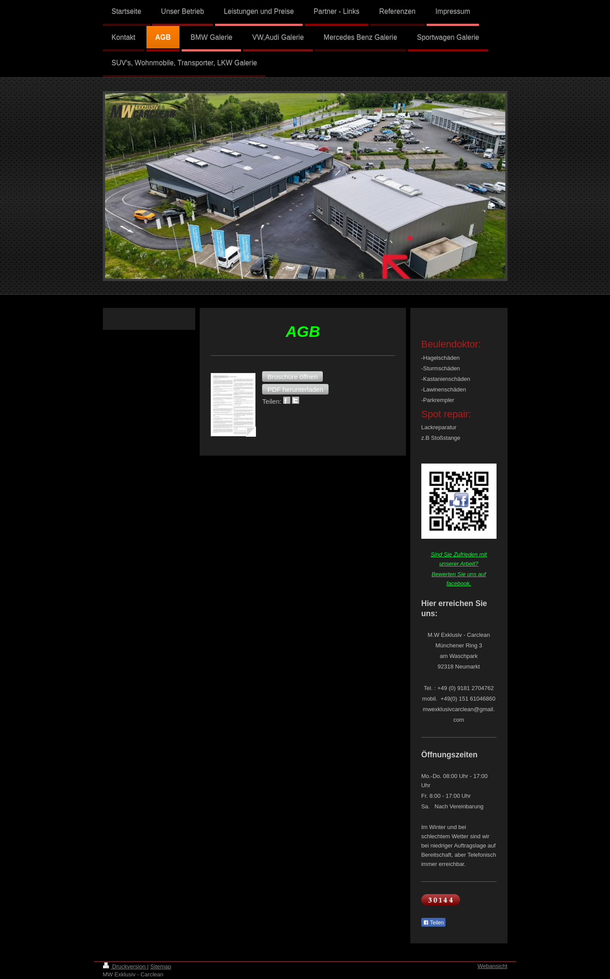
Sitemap (161, 966)
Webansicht (493, 966)
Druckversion (125, 966)
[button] (292, 376)
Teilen (433, 923)
